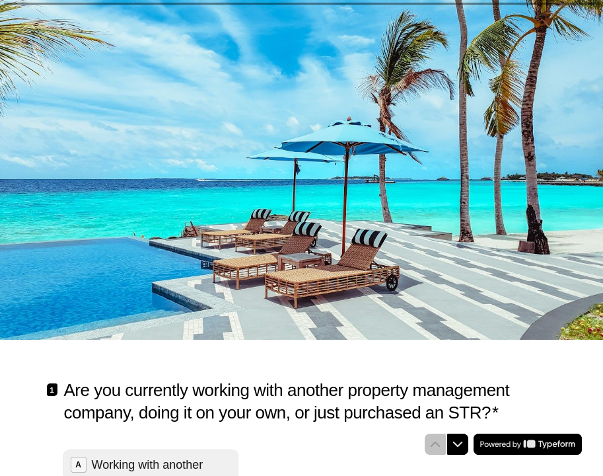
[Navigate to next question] (457, 444)
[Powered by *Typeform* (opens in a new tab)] (528, 444)
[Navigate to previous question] (435, 444)
